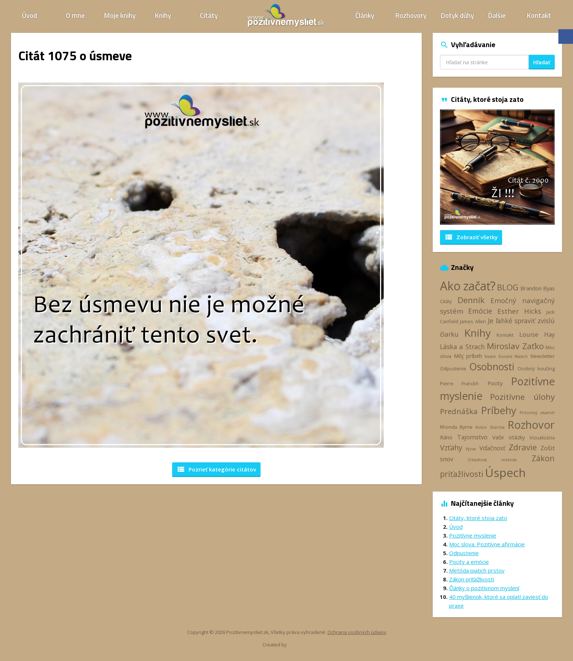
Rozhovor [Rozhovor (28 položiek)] (531, 424)
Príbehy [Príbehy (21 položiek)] (498, 410)
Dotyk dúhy (457, 15)
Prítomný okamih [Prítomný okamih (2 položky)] (537, 412)
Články (364, 15)
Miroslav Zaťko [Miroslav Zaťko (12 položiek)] (515, 346)
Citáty (209, 15)
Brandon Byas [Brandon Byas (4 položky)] (537, 288)
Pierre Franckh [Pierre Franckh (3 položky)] (459, 383)
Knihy (163, 15)
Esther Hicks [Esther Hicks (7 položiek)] (519, 311)
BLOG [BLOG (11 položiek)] (508, 287)
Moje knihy (120, 15)
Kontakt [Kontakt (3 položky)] (505, 335)
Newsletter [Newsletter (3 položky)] (543, 356)
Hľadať (541, 62)
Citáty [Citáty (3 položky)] (446, 301)
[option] (497, 167)
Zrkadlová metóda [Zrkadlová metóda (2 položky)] (492, 459)
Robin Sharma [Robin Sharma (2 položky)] (489, 427)
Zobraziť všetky (471, 237)
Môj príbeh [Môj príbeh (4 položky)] (468, 355)
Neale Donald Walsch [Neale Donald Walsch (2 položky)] (506, 356)
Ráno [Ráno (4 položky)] (446, 437)
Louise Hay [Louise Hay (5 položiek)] (537, 334)
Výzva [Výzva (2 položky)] (471, 448)
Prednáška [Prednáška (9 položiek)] (459, 411)
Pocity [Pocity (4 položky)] (494, 383)
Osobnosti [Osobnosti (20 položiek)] (491, 366)
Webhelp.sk (300, 644)
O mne (75, 15)
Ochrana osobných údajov (356, 632)
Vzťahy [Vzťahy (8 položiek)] (451, 447)
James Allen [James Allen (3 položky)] (473, 321)
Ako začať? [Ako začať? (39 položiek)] (468, 286)
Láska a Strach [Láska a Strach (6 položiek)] (462, 346)
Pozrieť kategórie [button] (216, 469)
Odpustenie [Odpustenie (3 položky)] (453, 368)
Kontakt (539, 15)
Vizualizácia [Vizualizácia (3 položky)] (542, 437)
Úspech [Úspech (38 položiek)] (505, 472)
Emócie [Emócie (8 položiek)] (480, 311)
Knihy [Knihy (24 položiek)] (477, 333)
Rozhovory (410, 15)
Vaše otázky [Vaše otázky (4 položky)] (508, 437)
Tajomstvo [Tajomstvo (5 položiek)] (472, 437)
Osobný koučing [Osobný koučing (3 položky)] (536, 368)
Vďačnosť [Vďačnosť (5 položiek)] (492, 448)
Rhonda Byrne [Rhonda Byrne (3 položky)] (456, 427)
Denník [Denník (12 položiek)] (471, 300)
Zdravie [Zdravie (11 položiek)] (523, 447)
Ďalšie (497, 15)
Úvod (29, 15)
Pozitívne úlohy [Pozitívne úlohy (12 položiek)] (522, 396)
